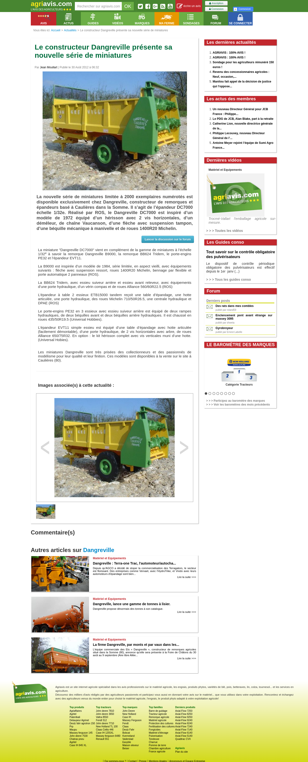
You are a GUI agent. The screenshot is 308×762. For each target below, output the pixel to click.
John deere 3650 (105, 714)
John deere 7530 (79, 736)
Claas (125, 726)
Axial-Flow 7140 (183, 729)
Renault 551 (102, 739)
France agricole (157, 751)
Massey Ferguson (131, 720)
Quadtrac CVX (183, 739)
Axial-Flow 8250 (183, 714)
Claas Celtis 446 (105, 729)
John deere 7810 (105, 711)
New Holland (129, 714)
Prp (71, 726)
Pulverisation (155, 736)
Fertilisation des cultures (162, 726)
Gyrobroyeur (224, 328)
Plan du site (181, 751)
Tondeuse (154, 739)
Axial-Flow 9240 (183, 720)
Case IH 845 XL (78, 745)
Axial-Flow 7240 (183, 726)
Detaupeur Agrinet (79, 720)
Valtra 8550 (102, 717)
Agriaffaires (76, 711)
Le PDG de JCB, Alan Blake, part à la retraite (243, 119)
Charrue (153, 742)
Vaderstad (127, 739)
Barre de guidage (158, 711)
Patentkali (75, 717)
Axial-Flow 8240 (183, 723)
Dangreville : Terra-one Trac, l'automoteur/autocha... (134, 563)
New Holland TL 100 (107, 726)
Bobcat (126, 732)
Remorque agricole (159, 717)
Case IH (126, 717)
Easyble (126, 742)
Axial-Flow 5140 (183, 736)
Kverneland (128, 736)
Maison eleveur (130, 745)
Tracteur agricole (158, 714)
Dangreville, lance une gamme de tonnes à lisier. (131, 604)
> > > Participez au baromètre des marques (235, 400)
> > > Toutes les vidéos (224, 231)
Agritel (73, 714)
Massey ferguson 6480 (108, 736)
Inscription (216, 3)
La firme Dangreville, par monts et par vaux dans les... (136, 645)
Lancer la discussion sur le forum (168, 239)
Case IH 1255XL (105, 732)
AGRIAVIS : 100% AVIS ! (229, 52)
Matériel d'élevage (158, 732)
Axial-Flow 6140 (183, 732)
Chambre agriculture (160, 748)
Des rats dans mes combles (235, 306)
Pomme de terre (157, 745)
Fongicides (154, 729)
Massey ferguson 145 (81, 732)
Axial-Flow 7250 (183, 711)
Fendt (125, 723)
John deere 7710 (105, 723)
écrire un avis (189, 6)
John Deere (128, 711)
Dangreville (98, 550)
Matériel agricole (157, 720)
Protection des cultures (161, 723)
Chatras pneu (77, 739)
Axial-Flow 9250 (183, 717)
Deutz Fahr (128, 729)
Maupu (73, 729)
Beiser (125, 748)
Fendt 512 (101, 720)
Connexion (216, 9)
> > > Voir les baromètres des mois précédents (238, 404)
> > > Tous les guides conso (228, 279)
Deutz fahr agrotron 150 (82, 723)
